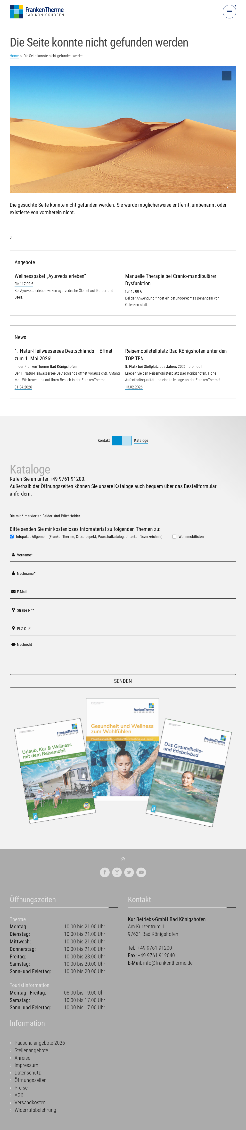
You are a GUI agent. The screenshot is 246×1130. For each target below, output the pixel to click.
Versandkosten (30, 1102)
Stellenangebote (31, 1050)
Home (14, 56)
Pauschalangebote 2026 (40, 1043)
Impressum (26, 1065)
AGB (19, 1095)
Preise (21, 1088)
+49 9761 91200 (67, 479)
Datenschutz (28, 1073)
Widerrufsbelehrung (35, 1110)
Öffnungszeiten (31, 1080)
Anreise (22, 1058)
